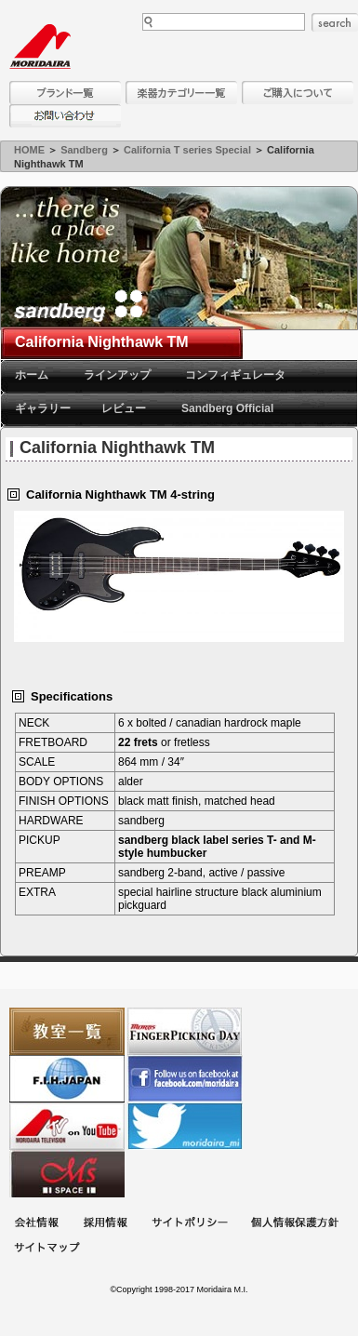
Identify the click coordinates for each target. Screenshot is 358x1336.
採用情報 (105, 1224)
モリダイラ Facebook (185, 1078)
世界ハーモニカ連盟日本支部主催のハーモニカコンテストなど (67, 1078)
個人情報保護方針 (294, 1224)
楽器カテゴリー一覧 (181, 92)
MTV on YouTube (67, 1126)
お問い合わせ (65, 115)
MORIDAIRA (40, 46)
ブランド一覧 (65, 92)
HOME (29, 149)
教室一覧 (67, 1031)
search (335, 22)
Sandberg (84, 149)
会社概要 (36, 1224)
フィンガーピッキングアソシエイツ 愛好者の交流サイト (185, 1031)
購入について (297, 92)
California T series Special (187, 149)
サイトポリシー (189, 1224)
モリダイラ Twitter (185, 1126)
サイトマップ (46, 1249)
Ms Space (67, 1173)
